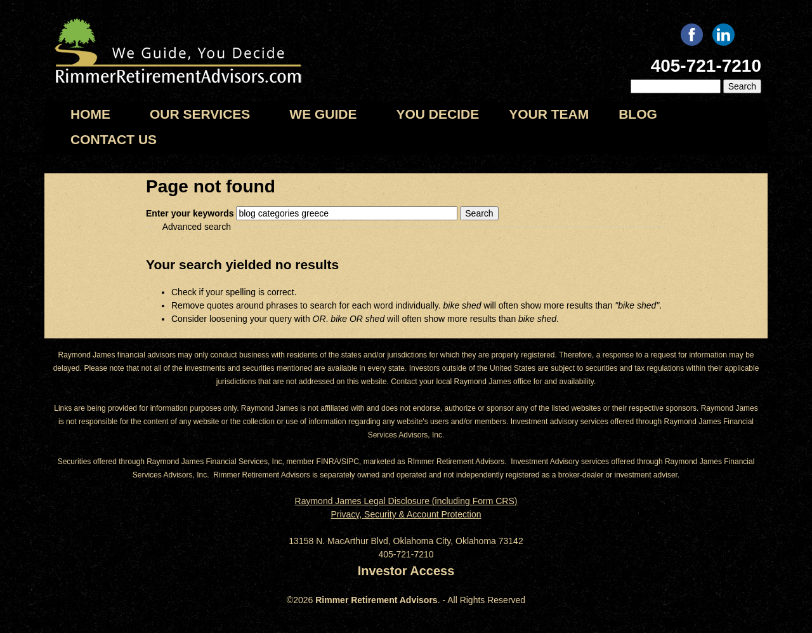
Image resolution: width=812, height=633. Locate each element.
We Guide (323, 114)
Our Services (200, 114)
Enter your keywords (191, 213)
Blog (638, 114)
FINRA (328, 461)
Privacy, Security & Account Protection (406, 514)
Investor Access (406, 571)
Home (90, 114)
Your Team (549, 114)
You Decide (438, 114)
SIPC (350, 461)
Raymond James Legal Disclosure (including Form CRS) (406, 501)
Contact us (113, 139)
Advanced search (196, 227)
